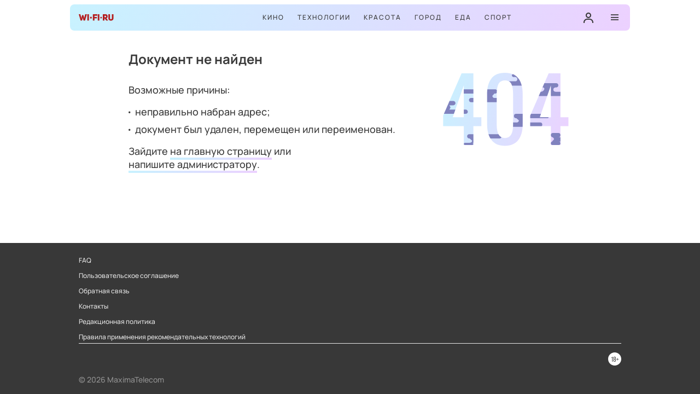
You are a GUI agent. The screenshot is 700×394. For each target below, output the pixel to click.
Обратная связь (104, 291)
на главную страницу (221, 151)
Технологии (324, 17)
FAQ (85, 260)
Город (428, 17)
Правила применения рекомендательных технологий (162, 337)
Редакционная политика (117, 321)
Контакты (93, 306)
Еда (463, 17)
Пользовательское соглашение (129, 275)
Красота (382, 17)
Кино (273, 17)
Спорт (498, 17)
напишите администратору (193, 164)
